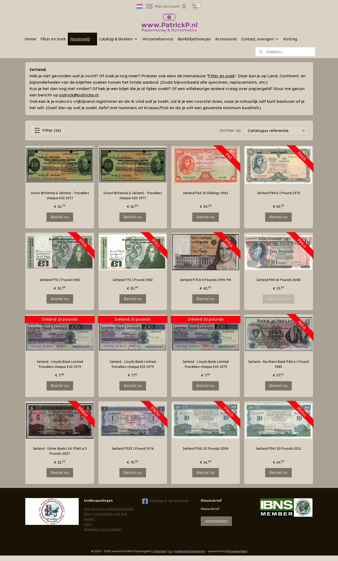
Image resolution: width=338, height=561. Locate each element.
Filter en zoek (53, 39)
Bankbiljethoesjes (194, 39)
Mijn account (171, 6)
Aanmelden (216, 521)
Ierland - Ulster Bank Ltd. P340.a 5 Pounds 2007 (60, 451)
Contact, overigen (260, 39)
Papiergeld (82, 39)
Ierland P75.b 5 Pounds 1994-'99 (205, 280)
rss (170, 551)
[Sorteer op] (275, 130)
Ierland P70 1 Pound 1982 (132, 280)
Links (88, 524)
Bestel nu (60, 216)
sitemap (159, 551)
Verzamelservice (157, 39)
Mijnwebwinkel (236, 551)
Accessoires (226, 39)
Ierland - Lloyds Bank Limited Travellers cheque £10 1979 (59, 364)
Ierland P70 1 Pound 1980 (59, 280)
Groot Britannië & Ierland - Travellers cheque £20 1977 (59, 195)
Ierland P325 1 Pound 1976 (132, 448)
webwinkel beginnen (190, 551)
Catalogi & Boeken (118, 39)
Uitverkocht (278, 298)
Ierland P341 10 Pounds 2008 (205, 448)
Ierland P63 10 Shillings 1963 (205, 193)
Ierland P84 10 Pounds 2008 (278, 280)
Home (30, 39)
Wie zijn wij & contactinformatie (109, 509)
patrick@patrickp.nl (78, 94)
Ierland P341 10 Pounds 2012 (278, 448)
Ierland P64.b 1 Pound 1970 (278, 193)
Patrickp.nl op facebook (165, 501)
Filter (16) (47, 130)
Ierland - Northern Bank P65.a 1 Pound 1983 (278, 364)
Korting (290, 39)
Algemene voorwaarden (103, 529)
